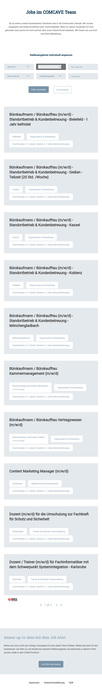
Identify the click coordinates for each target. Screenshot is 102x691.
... (54, 605)
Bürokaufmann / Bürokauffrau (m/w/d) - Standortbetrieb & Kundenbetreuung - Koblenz (45, 270)
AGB (71, 682)
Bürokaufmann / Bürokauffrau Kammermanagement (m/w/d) (33, 371)
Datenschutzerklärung (54, 682)
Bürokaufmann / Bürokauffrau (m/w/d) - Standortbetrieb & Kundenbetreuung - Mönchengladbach (41, 320)
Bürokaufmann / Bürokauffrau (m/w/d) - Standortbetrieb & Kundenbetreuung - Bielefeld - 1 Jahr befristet (48, 119)
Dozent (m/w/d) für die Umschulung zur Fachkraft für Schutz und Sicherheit (49, 516)
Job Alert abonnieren (51, 664)
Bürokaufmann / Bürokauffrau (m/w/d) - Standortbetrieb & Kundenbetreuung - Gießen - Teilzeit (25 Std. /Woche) (45, 172)
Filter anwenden (38, 89)
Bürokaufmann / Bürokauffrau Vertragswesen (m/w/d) (45, 422)
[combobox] (51, 67)
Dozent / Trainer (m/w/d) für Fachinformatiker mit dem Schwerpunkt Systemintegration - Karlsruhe (49, 564)
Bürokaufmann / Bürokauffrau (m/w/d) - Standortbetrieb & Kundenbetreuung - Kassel (44, 222)
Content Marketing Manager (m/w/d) (38, 471)
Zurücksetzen (62, 89)
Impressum (34, 682)
